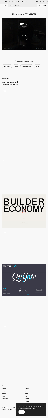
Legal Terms (12, 407)
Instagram (10, 409)
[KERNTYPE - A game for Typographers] (24, 280)
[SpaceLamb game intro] (24, 310)
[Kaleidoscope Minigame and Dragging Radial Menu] (24, 340)
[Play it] (24, 175)
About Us (27, 398)
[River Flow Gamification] (24, 140)
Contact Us (27, 401)
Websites (4, 388)
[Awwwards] (5, 5)
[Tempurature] (24, 105)
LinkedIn (16, 409)
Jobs (26, 391)
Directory (4, 396)
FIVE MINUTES (30, 14)
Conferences (5, 398)
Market (26, 393)
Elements (4, 393)
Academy (27, 388)
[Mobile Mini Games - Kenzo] (24, 246)
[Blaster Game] (24, 211)
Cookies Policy (5, 407)
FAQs (26, 396)
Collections (4, 391)
